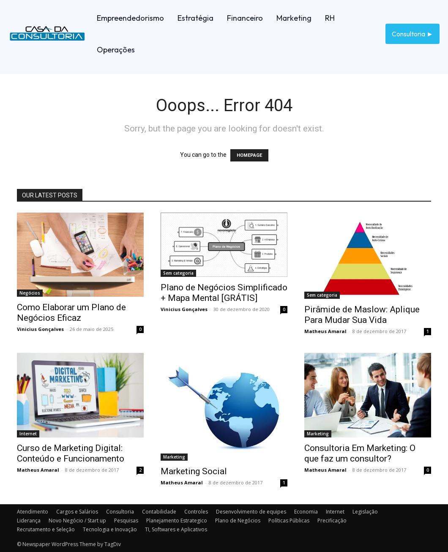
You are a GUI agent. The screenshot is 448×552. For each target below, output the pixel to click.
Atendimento (32, 511)
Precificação (332, 520)
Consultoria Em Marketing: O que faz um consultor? (359, 453)
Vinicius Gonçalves (40, 329)
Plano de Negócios (237, 520)
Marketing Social (194, 471)
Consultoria (120, 511)
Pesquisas (126, 520)
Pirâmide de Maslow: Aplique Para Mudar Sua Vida (362, 314)
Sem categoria (178, 273)
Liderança (29, 520)
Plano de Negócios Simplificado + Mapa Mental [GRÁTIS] (224, 292)
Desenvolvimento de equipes (251, 511)
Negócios (29, 293)
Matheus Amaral (325, 331)
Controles (196, 511)
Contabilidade (159, 511)
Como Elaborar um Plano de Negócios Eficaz (71, 312)
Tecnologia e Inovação (110, 529)
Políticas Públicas (288, 520)
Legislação (365, 511)
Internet (28, 434)
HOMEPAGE (249, 155)
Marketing (174, 457)
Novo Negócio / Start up (77, 520)
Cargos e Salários (77, 511)
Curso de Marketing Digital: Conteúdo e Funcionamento (70, 453)
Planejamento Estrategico (176, 520)
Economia (306, 511)
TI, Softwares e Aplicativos (176, 529)
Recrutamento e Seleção (46, 529)
